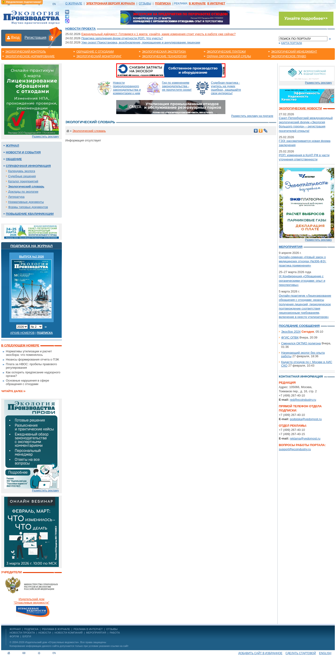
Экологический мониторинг (99, 56)
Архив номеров (22, 333)
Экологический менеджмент (294, 51)
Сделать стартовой (301, 653)
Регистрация (35, 38)
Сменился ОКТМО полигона (301, 343)
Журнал (12, 145)
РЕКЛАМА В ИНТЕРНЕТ (88, 629)
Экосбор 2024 (291, 331)
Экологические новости (300, 108)
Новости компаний (69, 632)
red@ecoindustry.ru (303, 399)
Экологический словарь (26, 186)
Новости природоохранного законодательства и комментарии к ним (127, 88)
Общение (14, 159)
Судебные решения (22, 176)
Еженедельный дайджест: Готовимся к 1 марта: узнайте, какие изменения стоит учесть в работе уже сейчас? (158, 34)
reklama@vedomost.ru (305, 438)
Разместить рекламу (45, 136)
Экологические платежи (226, 51)
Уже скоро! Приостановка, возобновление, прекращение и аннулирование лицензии (140, 42)
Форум (14, 636)
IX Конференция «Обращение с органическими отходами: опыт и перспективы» (302, 280)
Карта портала (291, 43)
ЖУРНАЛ (15, 629)
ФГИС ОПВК (290, 337)
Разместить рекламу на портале (252, 116)
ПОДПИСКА (31, 629)
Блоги (26, 636)
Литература (16, 196)
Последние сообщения (299, 326)
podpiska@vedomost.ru (306, 419)
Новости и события (23, 152)
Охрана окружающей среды (229, 56)
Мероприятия (290, 247)
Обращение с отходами (95, 51)
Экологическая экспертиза (164, 51)
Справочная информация (28, 166)
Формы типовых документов (28, 207)
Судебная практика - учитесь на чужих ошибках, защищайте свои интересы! (226, 88)
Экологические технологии (164, 56)
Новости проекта (80, 28)
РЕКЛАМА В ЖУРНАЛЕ (56, 629)
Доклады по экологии (23, 191)
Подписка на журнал (31, 246)
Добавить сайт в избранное (260, 653)
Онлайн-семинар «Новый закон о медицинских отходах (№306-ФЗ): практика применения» (302, 261)
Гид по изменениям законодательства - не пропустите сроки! (177, 86)
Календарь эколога (21, 171)
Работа (115, 632)
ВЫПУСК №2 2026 (31, 256)
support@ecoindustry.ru (295, 449)
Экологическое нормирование (30, 56)
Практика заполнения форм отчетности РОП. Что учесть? (122, 38)
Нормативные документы (26, 202)
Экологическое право (288, 56)
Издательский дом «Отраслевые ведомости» (52, 642)
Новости (44, 632)
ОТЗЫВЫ (145, 3)
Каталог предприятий (23, 181)
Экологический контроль (25, 51)
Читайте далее (12, 391)
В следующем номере (20, 345)
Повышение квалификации (30, 214)
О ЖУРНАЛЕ (73, 3)
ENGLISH (325, 653)
